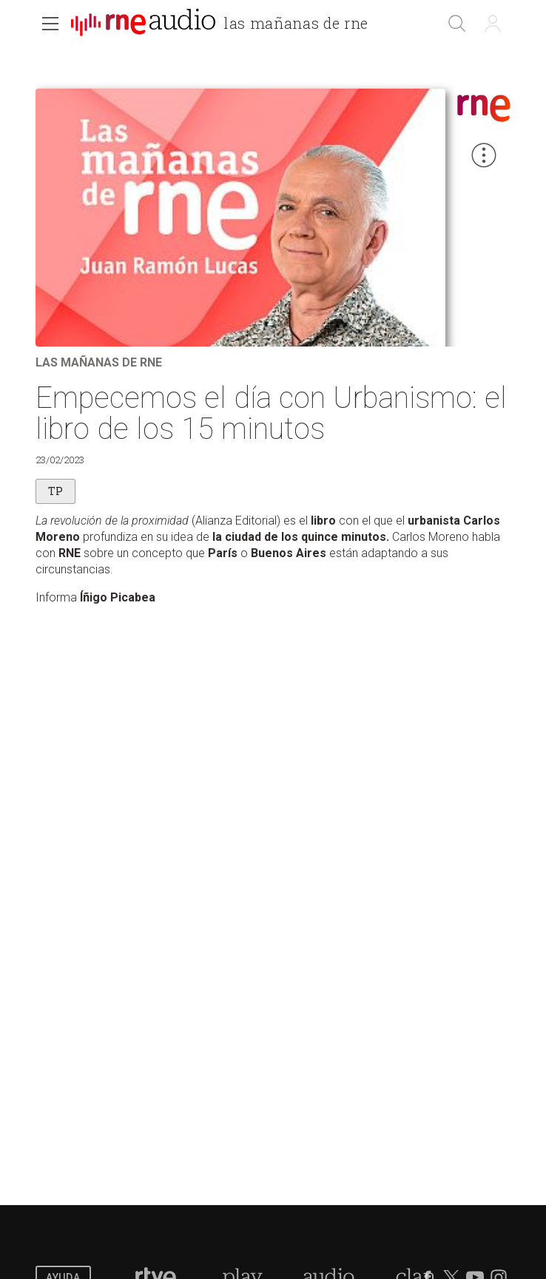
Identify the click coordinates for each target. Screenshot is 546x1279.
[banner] (225, 25)
